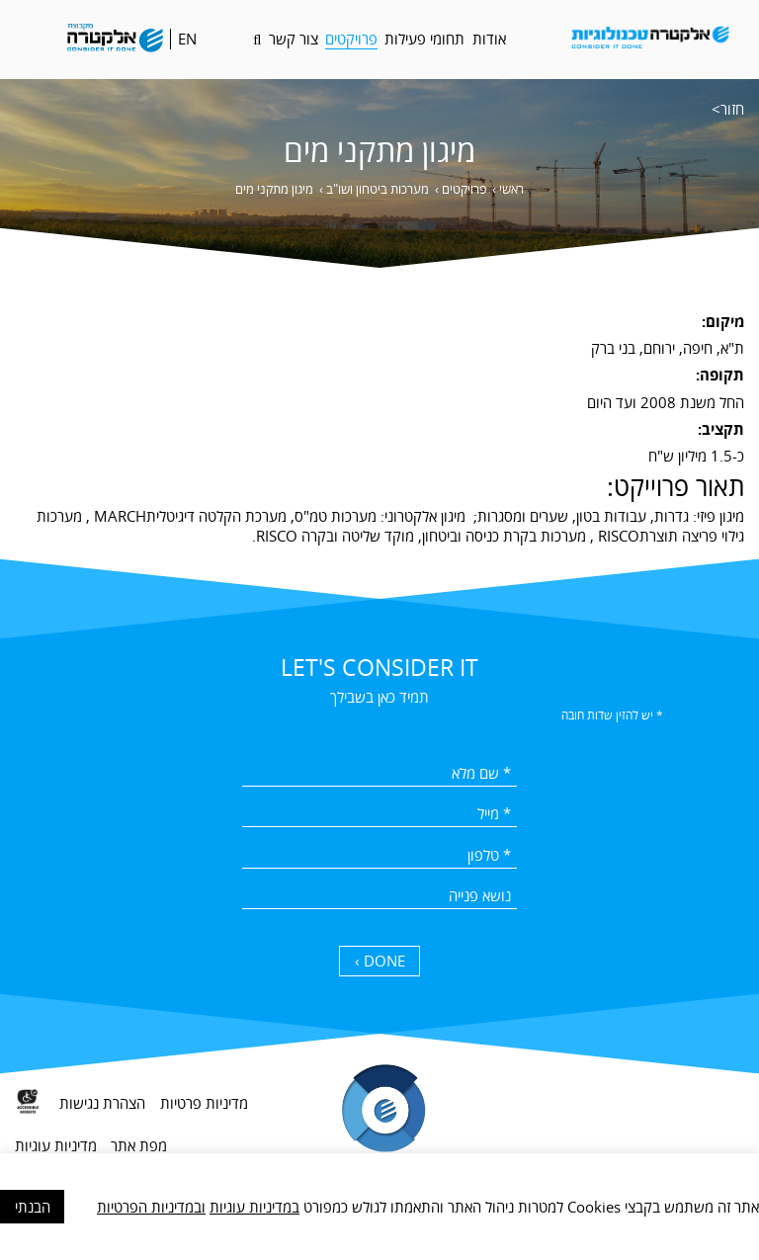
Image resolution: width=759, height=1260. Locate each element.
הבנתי (32, 1207)
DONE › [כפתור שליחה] (380, 960)
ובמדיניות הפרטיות (151, 1207)
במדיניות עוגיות (254, 1207)
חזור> (728, 109)
